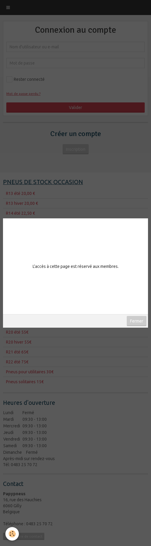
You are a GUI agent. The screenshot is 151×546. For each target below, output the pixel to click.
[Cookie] (12, 534)
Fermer (136, 321)
